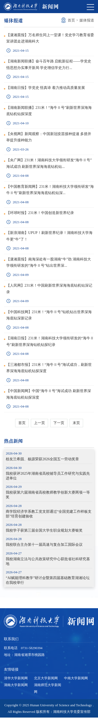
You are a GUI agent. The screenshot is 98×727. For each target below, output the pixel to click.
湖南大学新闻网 (16, 694)
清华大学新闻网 (16, 687)
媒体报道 (86, 20)
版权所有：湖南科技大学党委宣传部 (63, 721)
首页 (71, 20)
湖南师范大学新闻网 (47, 697)
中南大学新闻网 (76, 687)
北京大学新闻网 (46, 687)
